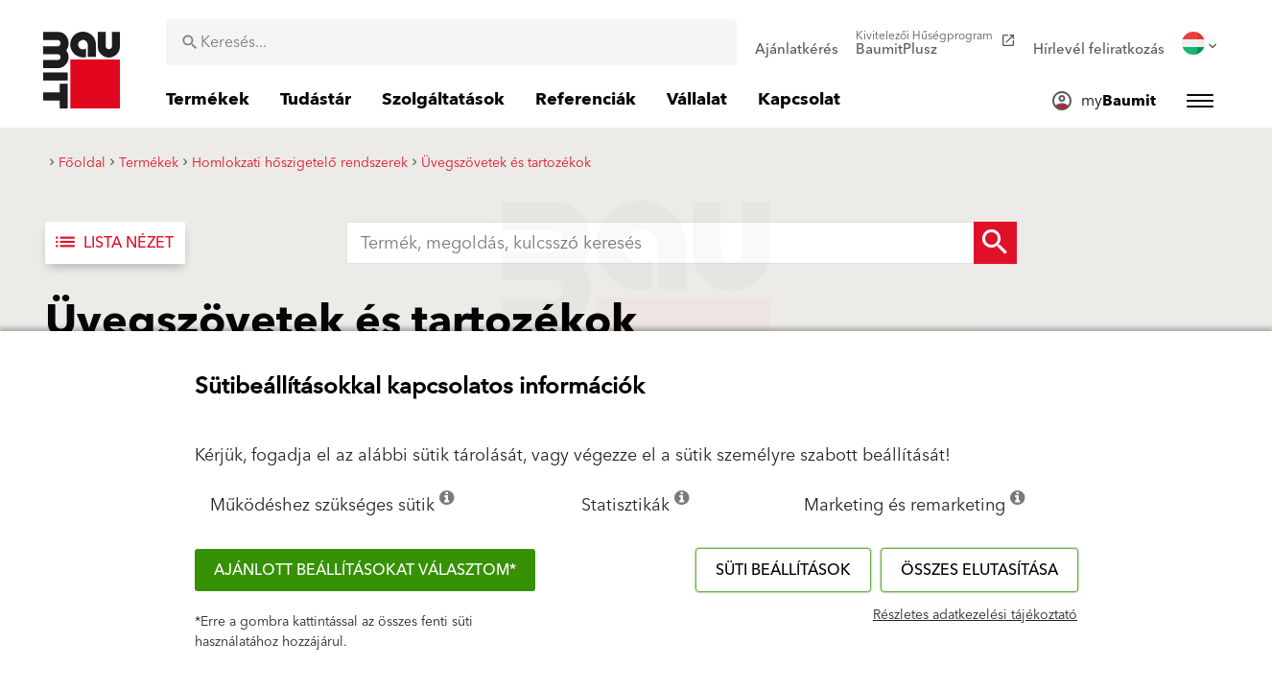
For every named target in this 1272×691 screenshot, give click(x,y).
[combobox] (451, 42)
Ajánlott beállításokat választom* (365, 570)
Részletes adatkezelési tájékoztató (975, 615)
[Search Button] (995, 243)
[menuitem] (796, 43)
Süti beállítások (783, 570)
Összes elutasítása (979, 570)
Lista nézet (113, 242)
